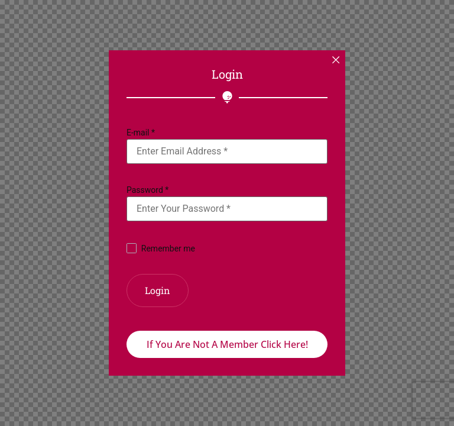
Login (157, 290)
